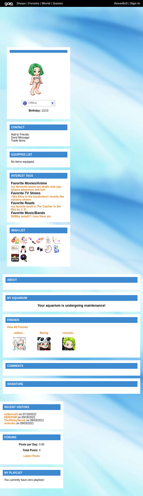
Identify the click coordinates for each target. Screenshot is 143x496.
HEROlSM (10, 417)
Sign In (135, 3)
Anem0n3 (121, 3)
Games (58, 3)
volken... (19, 332)
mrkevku (9, 423)
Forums (33, 3)
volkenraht (11, 414)
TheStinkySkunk (15, 420)
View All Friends (17, 327)
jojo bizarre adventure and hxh (36, 188)
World (46, 3)
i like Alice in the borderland (29, 196)
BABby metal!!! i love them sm (31, 216)
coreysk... (68, 332)
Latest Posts (31, 456)
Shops (21, 3)
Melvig (44, 332)
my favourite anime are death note (33, 186)
